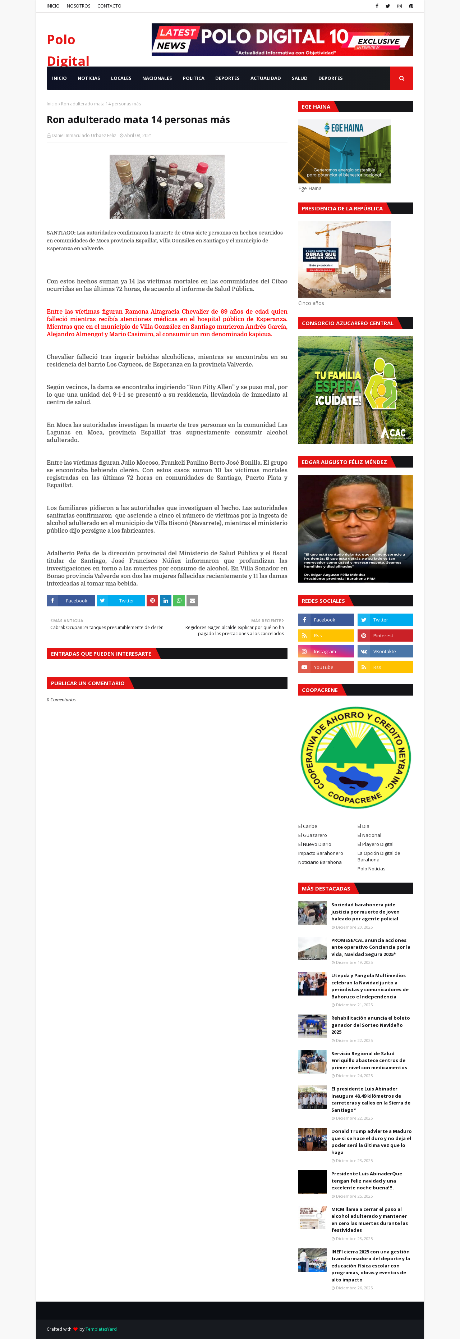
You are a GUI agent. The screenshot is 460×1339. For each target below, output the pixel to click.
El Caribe (307, 826)
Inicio (52, 104)
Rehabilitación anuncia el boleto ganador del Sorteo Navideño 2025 (370, 1025)
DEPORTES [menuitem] (227, 78)
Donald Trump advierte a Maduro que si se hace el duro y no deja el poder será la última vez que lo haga (371, 1142)
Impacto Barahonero (320, 853)
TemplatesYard (101, 1329)
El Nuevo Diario (314, 844)
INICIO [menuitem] (59, 78)
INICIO (53, 6)
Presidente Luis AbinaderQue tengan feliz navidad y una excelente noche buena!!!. (366, 1180)
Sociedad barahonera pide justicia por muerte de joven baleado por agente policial (365, 911)
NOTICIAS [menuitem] (89, 78)
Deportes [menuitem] (330, 78)
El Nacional (369, 835)
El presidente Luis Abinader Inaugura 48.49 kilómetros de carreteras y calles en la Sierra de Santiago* (370, 1099)
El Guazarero (312, 835)
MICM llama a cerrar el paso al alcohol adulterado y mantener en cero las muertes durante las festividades (369, 1220)
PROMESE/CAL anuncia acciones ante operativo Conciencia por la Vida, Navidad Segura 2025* (370, 947)
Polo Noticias (372, 868)
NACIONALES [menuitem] (157, 78)
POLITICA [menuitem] (193, 78)
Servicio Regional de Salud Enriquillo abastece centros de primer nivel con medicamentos (369, 1060)
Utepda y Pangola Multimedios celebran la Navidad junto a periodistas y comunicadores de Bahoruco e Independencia (370, 986)
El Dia (363, 826)
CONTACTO (109, 6)
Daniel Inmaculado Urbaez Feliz (84, 135)
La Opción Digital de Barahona (379, 856)
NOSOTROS (78, 6)
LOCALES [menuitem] (121, 78)
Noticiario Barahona (320, 862)
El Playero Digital (376, 844)
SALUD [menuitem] (300, 78)
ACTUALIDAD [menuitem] (265, 78)
